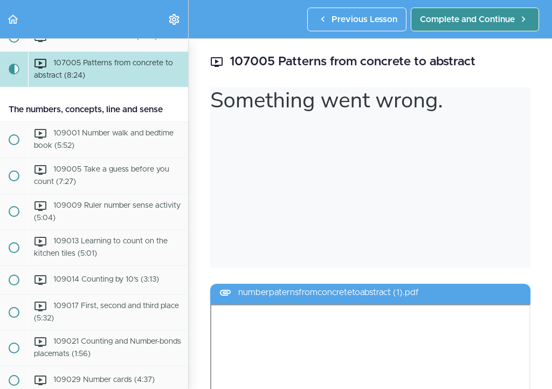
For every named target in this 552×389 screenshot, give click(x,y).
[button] (13, 19)
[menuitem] (174, 19)
